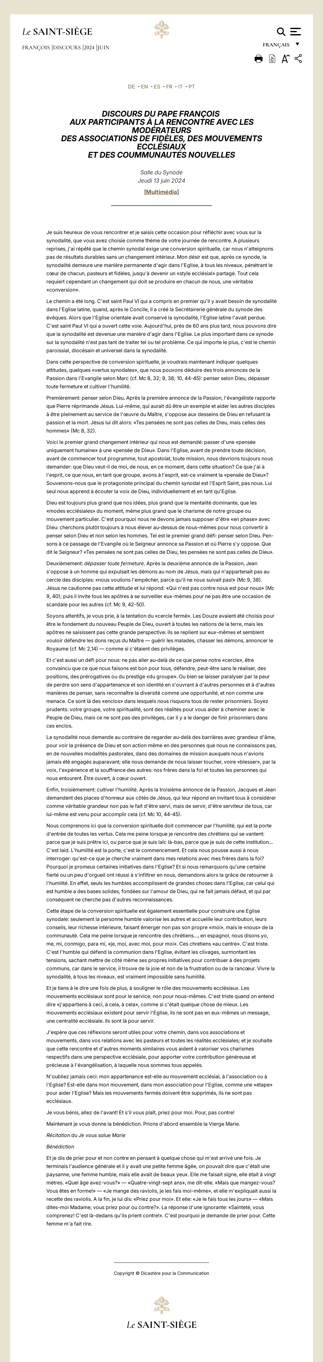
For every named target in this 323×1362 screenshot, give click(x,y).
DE (131, 86)
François (36, 47)
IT (180, 86)
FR (169, 86)
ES (157, 86)
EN (144, 86)
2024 (90, 47)
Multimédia (161, 192)
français (276, 46)
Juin (103, 47)
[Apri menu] (295, 31)
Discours (67, 47)
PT (192, 86)
